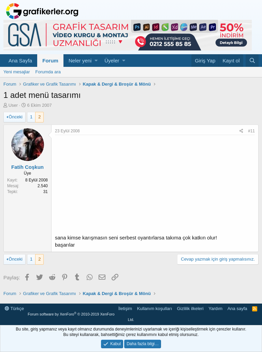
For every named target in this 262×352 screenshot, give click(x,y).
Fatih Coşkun (27, 167)
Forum (50, 60)
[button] (96, 60)
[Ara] (252, 60)
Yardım (215, 308)
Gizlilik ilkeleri (190, 308)
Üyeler (111, 60)
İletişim (125, 308)
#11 (251, 131)
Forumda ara (48, 71)
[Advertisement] (155, 186)
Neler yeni (80, 60)
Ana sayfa (237, 308)
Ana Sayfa (20, 60)
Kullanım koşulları (154, 308)
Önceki (15, 116)
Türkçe (14, 308)
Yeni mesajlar (16, 71)
